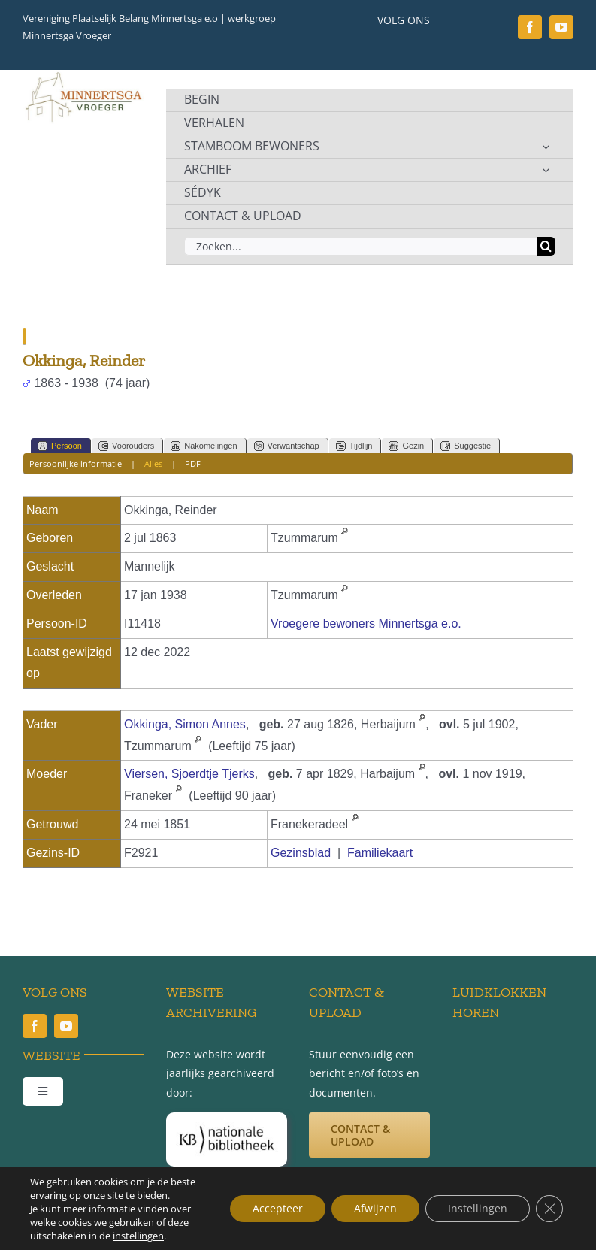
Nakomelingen (204, 446)
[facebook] (530, 27)
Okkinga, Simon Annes (185, 724)
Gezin (406, 446)
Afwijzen (375, 1208)
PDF (193, 463)
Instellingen (477, 1208)
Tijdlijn (354, 446)
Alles (153, 463)
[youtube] (561, 27)
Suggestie (465, 446)
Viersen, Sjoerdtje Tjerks (189, 773)
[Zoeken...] (360, 246)
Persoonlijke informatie (75, 463)
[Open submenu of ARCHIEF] (545, 170)
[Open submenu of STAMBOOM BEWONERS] (545, 146)
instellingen (138, 1235)
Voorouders (126, 446)
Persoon (60, 446)
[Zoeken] (546, 246)
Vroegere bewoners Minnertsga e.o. (366, 623)
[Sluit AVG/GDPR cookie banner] (549, 1208)
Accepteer (278, 1208)
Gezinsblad (301, 852)
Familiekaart (380, 852)
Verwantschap (286, 446)
